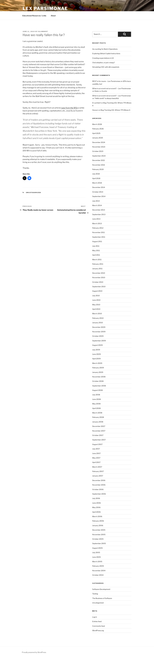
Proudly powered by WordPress (34, 652)
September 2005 (99, 543)
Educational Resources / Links (34, 16)
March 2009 (97, 363)
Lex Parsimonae (45, 8)
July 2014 (96, 201)
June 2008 (96, 399)
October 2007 (97, 435)
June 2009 (96, 354)
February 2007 (98, 471)
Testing (95, 594)
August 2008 (97, 390)
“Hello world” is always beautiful (107, 98)
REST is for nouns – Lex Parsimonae (106, 81)
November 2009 (98, 332)
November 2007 (98, 431)
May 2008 (96, 404)
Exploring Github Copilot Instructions (106, 53)
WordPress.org (98, 630)
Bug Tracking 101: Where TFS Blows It (115, 110)
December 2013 (98, 210)
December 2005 (98, 530)
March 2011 (97, 259)
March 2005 (97, 561)
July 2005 (96, 552)
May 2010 (96, 305)
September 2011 (98, 237)
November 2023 (98, 147)
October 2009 (97, 336)
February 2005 (98, 566)
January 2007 (97, 476)
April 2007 (96, 462)
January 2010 (97, 323)
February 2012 (97, 228)
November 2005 (98, 534)
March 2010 (97, 313)
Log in (94, 617)
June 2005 (96, 557)
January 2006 (97, 525)
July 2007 (96, 449)
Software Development (101, 589)
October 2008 (97, 381)
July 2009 (96, 350)
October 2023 (97, 151)
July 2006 (96, 498)
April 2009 (96, 359)
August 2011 (97, 241)
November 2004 (98, 571)
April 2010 (96, 309)
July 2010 (96, 296)
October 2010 (97, 282)
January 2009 (97, 372)
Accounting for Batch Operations (105, 49)
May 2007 (96, 458)
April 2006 (96, 512)
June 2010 (96, 300)
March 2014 (97, 205)
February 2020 (98, 169)
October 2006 (97, 489)
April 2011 (96, 255)
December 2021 (98, 160)
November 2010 (98, 277)
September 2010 (99, 286)
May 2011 (96, 250)
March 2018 (97, 183)
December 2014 (98, 187)
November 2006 (98, 485)
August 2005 (97, 548)
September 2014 (98, 196)
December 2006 (98, 480)
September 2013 (98, 214)
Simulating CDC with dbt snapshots (105, 67)
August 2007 (97, 444)
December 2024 (98, 142)
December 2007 (98, 426)
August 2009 (97, 345)
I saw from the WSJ (69, 108)
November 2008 (98, 377)
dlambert (43, 31)
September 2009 (99, 341)
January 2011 (97, 269)
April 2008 (96, 408)
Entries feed (97, 621)
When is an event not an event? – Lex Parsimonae (111, 88)
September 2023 (99, 156)
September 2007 (99, 440)
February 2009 (98, 368)
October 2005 (97, 539)
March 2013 (97, 223)
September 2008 (99, 386)
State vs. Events (101, 91)
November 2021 (98, 165)
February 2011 (97, 264)
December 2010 (98, 273)
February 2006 (98, 521)
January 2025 (97, 138)
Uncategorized (33, 192)
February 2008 (98, 417)
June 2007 (96, 453)
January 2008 (97, 422)
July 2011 (95, 246)
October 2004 (97, 575)
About (53, 16)
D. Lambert (96, 103)
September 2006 (99, 494)
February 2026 (98, 129)
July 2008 (96, 395)
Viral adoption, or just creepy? (103, 62)
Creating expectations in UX (103, 58)
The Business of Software (102, 598)
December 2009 (98, 327)
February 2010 (98, 318)
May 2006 (96, 507)
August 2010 (97, 291)
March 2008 (97, 413)
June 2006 (96, 503)
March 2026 (97, 124)
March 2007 (97, 467)
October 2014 (97, 192)
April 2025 (96, 133)
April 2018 (96, 178)
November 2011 (98, 232)
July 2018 (96, 174)
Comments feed (98, 626)
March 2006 (97, 516)
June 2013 (96, 219)
